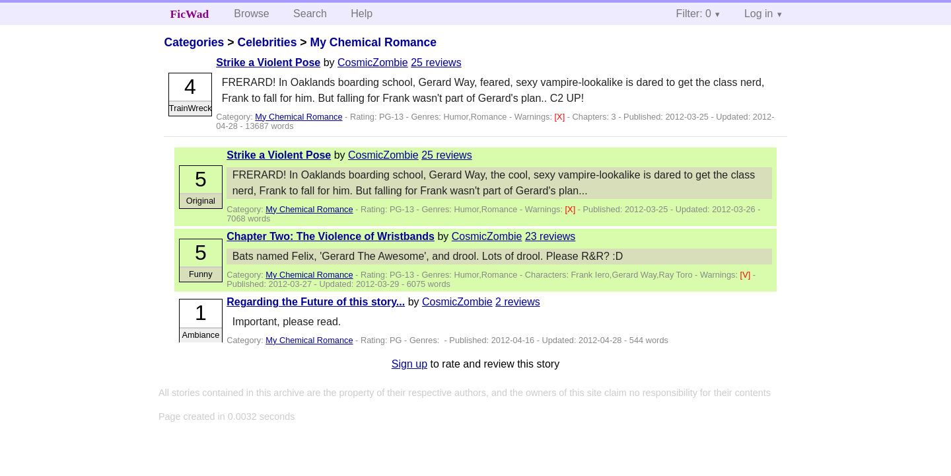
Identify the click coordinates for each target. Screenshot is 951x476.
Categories (194, 42)
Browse (251, 13)
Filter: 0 (693, 13)
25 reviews (436, 62)
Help (361, 13)
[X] (561, 117)
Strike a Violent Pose (268, 62)
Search (310, 13)
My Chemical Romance (373, 42)
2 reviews (517, 301)
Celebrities (267, 42)
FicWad (189, 13)
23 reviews (550, 236)
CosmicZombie (372, 62)
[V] (746, 275)
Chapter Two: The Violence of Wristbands (331, 236)
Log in (758, 13)
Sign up (409, 364)
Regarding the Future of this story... (316, 301)
